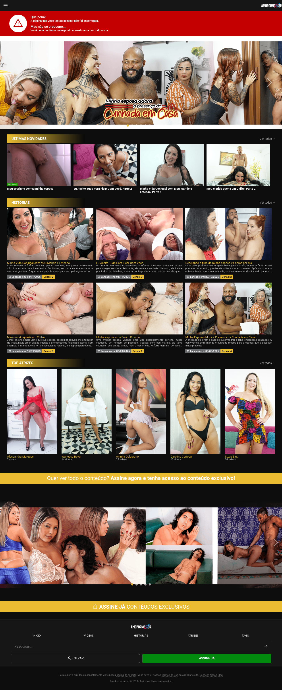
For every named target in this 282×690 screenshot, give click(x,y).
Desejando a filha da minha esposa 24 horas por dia (218, 263)
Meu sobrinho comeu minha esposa (30, 188)
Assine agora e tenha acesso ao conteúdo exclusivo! (172, 478)
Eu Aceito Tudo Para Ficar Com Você (119, 263)
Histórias (141, 635)
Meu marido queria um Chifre (26, 337)
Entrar (75, 658)
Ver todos (267, 138)
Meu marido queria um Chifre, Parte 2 (231, 188)
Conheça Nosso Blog (211, 675)
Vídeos (89, 635)
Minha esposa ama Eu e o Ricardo (118, 337)
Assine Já (207, 658)
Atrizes (193, 635)
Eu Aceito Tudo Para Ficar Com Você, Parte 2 (102, 188)
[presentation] (13, 82)
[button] (128, 125)
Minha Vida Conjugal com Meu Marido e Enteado (38, 263)
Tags (245, 635)
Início (37, 635)
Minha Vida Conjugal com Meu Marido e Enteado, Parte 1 (166, 190)
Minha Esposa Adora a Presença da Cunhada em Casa (220, 337)
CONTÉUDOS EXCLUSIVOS (141, 607)
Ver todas (267, 202)
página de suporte (126, 675)
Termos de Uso (170, 675)
